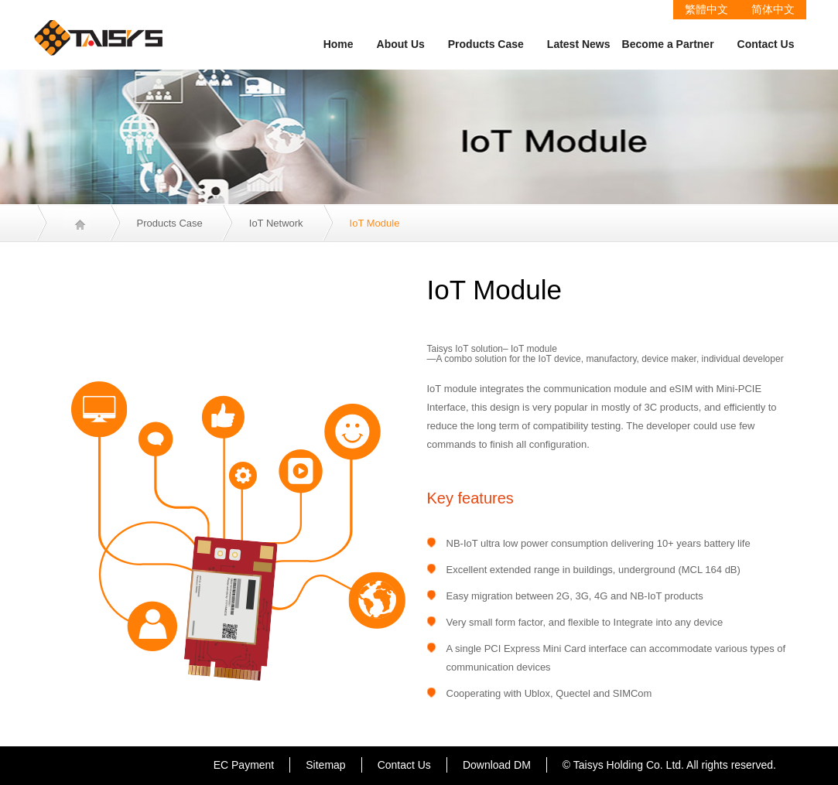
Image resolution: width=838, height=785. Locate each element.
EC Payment (244, 765)
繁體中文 (706, 9)
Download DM (497, 765)
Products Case (486, 44)
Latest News (579, 44)
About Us (401, 44)
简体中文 (773, 9)
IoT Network (276, 223)
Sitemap (325, 765)
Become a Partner (668, 44)
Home (338, 44)
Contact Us (766, 44)
